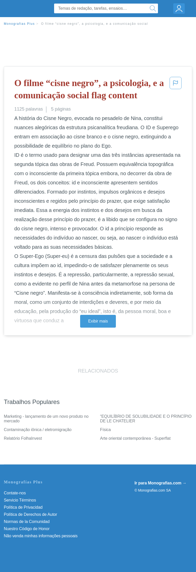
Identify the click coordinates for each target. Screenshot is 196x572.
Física (105, 429)
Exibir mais (98, 321)
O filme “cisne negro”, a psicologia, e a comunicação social (94, 24)
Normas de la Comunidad (27, 521)
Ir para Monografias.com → (160, 483)
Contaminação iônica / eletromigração (37, 429)
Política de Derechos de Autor (30, 514)
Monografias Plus (19, 24)
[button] (175, 90)
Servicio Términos (20, 500)
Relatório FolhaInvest (23, 438)
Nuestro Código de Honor (27, 529)
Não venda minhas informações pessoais (41, 536)
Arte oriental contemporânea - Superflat (135, 438)
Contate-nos (15, 493)
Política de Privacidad (23, 507)
